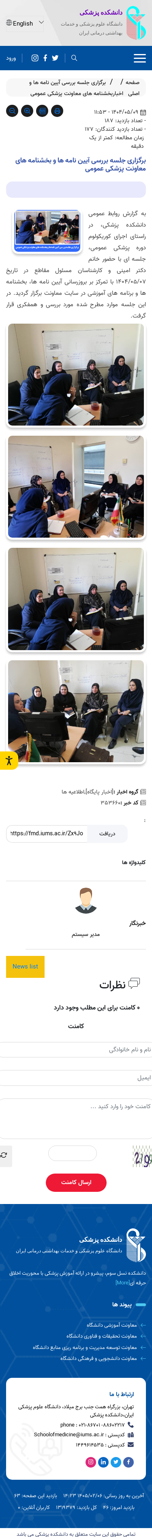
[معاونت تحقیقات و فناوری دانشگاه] (76, 1336)
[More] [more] (123, 1283)
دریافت (107, 834)
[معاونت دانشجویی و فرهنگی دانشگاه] (76, 1358)
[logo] (76, 1245)
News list (25, 967)
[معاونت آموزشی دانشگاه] (76, 1325)
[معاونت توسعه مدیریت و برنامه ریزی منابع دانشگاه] (76, 1347)
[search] (74, 58)
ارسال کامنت (76, 1182)
